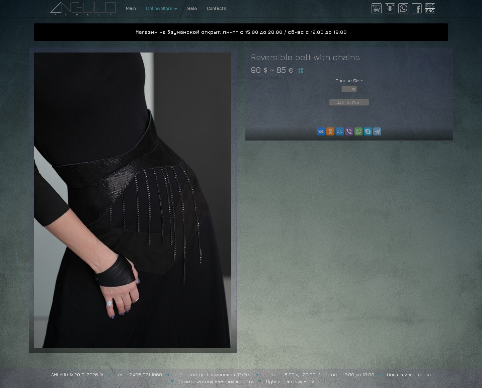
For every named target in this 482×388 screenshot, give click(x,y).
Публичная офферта (290, 381)
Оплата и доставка (409, 374)
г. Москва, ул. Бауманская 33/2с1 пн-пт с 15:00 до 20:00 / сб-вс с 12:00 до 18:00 (274, 374)
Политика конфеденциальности (216, 381)
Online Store (161, 8)
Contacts (216, 8)
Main (131, 8)
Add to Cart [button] (349, 102)
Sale (192, 8)
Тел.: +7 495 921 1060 (139, 374)
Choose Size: (349, 80)
